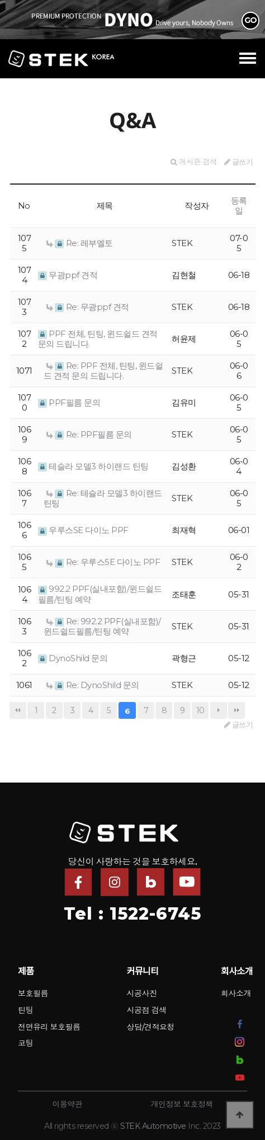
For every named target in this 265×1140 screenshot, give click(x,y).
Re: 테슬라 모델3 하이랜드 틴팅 (103, 498)
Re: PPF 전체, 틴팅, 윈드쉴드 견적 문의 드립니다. (103, 370)
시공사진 (142, 993)
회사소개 (236, 993)
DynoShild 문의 (73, 658)
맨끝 (236, 710)
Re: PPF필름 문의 (89, 434)
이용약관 (67, 1104)
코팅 (25, 1043)
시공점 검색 (147, 1010)
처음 (18, 710)
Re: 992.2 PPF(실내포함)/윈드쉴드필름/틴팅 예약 (102, 626)
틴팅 (25, 1010)
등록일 (239, 205)
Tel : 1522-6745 (132, 913)
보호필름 (33, 993)
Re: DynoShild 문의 (92, 685)
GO (250, 20)
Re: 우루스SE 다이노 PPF (103, 562)
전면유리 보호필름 (49, 1027)
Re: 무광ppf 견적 (87, 307)
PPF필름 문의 (69, 402)
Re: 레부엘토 (79, 243)
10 (200, 710)
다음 (218, 710)
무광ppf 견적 (68, 275)
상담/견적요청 (151, 1027)
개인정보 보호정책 (181, 1104)
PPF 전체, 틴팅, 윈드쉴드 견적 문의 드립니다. (98, 338)
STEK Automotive (153, 1126)
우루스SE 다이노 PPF (83, 530)
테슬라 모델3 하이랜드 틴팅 (93, 466)
